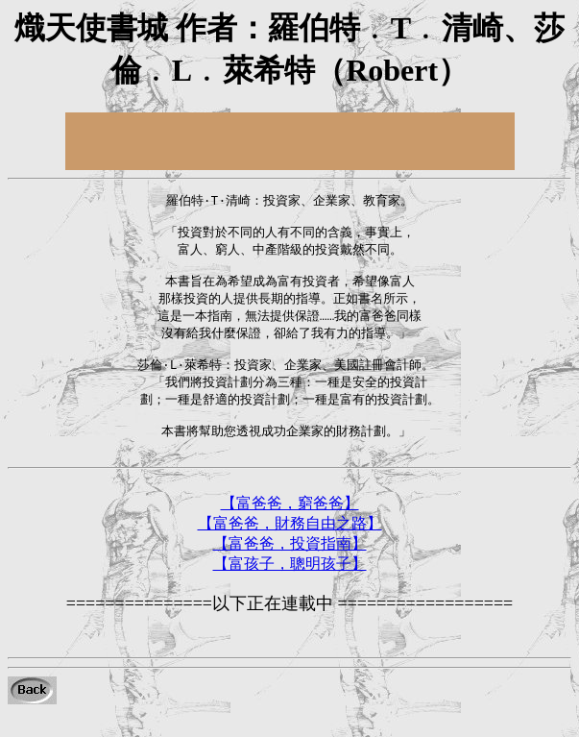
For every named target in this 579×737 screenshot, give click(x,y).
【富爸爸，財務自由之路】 (290, 548)
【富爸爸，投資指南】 (290, 568)
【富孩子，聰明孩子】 (290, 588)
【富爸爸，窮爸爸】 (290, 528)
